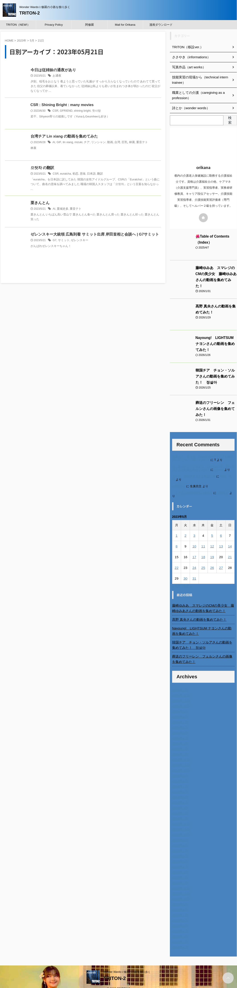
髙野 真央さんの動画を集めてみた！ (197, 612)
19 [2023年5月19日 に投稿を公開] (212, 550)
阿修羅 (89, 24)
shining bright (81, 111)
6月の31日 (178, 479)
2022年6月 (179, 913)
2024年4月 (179, 795)
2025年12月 (180, 688)
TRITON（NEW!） (18, 24)
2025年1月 (179, 747)
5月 (32, 40)
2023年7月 (179, 844)
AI (53, 142)
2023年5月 (179, 854)
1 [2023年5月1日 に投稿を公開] (176, 529)
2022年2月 (179, 935)
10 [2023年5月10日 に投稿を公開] (194, 539)
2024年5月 (179, 790)
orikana (219, 462)
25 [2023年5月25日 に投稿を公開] (203, 561)
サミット (63, 240)
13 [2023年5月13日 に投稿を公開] (221, 539)
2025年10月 (180, 699)
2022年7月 (179, 908)
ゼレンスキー (78, 240)
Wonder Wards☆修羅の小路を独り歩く (126, 965)
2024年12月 (180, 752)
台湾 (113, 142)
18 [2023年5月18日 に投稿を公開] (203, 550)
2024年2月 (179, 806)
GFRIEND (66, 111)
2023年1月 (179, 876)
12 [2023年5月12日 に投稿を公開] (212, 539)
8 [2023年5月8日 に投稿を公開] (176, 539)
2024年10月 (180, 763)
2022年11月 (180, 886)
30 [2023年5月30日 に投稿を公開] (185, 571)
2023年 (21, 40)
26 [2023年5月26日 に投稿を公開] (212, 561)
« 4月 (176, 579)
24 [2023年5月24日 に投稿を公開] (194, 561)
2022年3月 (179, 929)
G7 (54, 240)
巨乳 (120, 142)
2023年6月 (179, 849)
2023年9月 (179, 833)
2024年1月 (179, 811)
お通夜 (57, 76)
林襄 (127, 142)
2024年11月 (180, 758)
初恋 (74, 174)
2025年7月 (179, 715)
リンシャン (96, 142)
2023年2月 (179, 870)
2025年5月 (179, 726)
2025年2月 (179, 742)
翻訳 (97, 174)
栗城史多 (62, 209)
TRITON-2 (29, 12)
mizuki (77, 142)
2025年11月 (180, 694)
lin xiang (67, 142)
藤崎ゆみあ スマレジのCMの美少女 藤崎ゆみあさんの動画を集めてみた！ (216, 274)
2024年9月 (179, 769)
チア (85, 142)
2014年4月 (179, 940)
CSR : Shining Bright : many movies (61, 105)
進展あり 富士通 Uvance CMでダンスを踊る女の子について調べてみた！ (202, 451)
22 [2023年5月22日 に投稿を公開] (177, 561)
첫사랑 (95, 111)
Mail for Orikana (125, 24)
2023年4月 (179, 860)
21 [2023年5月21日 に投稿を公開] (230, 550)
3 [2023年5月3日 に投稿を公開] (194, 529)
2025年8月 (179, 710)
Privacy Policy (54, 24)
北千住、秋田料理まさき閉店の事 (194, 469)
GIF (58, 142)
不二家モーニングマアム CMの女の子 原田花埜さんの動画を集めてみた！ (203, 461)
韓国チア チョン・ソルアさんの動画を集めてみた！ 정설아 (216, 370)
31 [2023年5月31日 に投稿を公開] (194, 571)
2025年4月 (179, 731)
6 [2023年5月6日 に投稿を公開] (221, 529)
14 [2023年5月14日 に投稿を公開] (230, 539)
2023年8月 (179, 838)
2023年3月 (179, 865)
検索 (230, 120)
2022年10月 (180, 892)
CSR (55, 111)
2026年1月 (179, 683)
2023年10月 (180, 827)
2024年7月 (179, 779)
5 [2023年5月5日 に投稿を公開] (212, 529)
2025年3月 (179, 736)
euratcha (65, 174)
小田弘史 (223, 486)
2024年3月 (179, 801)
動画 (106, 142)
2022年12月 (180, 881)
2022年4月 (179, 924)
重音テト (137, 142)
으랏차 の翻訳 (42, 168)
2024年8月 (179, 774)
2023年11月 (180, 822)
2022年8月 (179, 902)
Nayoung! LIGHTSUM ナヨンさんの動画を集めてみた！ (215, 338)
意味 (81, 174)
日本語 (89, 174)
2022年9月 (179, 897)
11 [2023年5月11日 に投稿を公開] (203, 539)
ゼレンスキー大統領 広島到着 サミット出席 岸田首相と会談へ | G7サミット (91, 235)
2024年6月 (179, 785)
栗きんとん (39, 203)
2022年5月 (179, 919)
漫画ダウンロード (161, 24)
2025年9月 (179, 704)
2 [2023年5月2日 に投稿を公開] (185, 529)
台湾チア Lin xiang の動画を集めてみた (63, 137)
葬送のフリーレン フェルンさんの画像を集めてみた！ (203, 652)
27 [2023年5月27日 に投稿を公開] (221, 561)
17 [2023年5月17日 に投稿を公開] (194, 550)
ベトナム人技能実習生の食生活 (192, 486)
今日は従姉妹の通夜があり (52, 70)
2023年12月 (180, 817)
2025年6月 (179, 720)
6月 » (187, 579)
